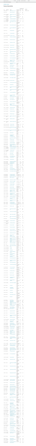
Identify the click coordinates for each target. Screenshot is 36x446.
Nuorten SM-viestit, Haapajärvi (13, 282)
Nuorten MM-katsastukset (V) (13, 262)
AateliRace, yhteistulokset (12, 236)
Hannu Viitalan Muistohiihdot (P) (13, 218)
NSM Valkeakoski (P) (12, 159)
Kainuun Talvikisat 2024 (12, 99)
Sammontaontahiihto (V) (12, 168)
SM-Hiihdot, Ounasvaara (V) (12, 196)
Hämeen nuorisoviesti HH (12, 380)
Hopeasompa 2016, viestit (12, 359)
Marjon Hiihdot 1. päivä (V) (12, 390)
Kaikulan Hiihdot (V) (12, 422)
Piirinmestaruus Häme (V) (12, 400)
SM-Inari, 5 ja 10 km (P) (12, 12)
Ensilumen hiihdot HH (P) (12, 410)
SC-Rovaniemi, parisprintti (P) (13, 18)
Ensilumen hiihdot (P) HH (12, 326)
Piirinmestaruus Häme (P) (12, 382)
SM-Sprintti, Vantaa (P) (12, 80)
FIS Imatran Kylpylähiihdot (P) (13, 92)
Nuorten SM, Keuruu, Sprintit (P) (13, 211)
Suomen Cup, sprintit (12, 187)
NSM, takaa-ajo (11, 292)
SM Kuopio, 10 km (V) (12, 47)
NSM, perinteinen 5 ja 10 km (12, 294)
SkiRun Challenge (11, 66)
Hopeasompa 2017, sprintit (12, 340)
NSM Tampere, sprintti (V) (12, 39)
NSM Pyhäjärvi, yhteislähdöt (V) (13, 161)
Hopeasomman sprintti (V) (12, 317)
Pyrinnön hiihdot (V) (12, 419)
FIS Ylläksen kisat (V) (12, 427)
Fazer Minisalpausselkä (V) (12, 345)
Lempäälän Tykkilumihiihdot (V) (13, 441)
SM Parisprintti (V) (12, 84)
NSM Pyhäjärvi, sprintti (12, 162)
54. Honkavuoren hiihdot (12, 305)
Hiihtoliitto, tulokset (6, 4)
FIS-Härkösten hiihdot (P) (12, 220)
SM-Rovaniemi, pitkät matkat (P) (13, 105)
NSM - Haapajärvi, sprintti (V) (13, 77)
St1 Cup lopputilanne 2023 (12, 156)
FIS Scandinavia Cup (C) (12, 136)
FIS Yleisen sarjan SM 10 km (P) (13, 82)
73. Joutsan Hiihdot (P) (12, 33)
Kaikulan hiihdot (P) (12, 438)
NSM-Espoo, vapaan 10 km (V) (13, 121)
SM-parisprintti (11, 165)
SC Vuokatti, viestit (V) (12, 268)
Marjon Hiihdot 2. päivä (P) (12, 389)
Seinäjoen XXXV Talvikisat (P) (13, 348)
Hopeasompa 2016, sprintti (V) (13, 369)
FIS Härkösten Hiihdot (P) (12, 175)
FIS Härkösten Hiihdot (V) (12, 174)
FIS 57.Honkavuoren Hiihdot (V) (13, 169)
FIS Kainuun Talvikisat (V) (12, 142)
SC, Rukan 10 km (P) (12, 139)
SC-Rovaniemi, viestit (12, 150)
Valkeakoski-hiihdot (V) (12, 404)
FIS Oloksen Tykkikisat (12, 184)
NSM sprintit (11, 296)
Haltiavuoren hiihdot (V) (12, 384)
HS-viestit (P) (11, 285)
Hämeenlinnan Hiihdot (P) (12, 319)
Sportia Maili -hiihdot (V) (12, 407)
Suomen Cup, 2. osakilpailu (12, 181)
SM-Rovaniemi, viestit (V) (12, 107)
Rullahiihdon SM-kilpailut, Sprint (13, 146)
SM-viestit (11, 248)
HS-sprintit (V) (11, 290)
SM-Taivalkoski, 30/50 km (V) (13, 68)
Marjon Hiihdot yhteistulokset (13, 388)
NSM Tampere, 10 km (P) (12, 42)
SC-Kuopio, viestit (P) (12, 124)
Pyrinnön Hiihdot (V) (12, 442)
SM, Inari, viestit (11, 153)
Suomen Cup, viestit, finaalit (12, 242)
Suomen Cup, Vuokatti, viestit (13, 101)
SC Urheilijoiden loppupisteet (13, 148)
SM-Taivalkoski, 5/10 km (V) (12, 70)
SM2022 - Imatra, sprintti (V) (12, 214)
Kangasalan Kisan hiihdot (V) (13, 439)
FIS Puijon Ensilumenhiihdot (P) (13, 264)
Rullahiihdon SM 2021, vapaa (13, 230)
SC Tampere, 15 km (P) (12, 35)
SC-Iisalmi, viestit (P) (12, 72)
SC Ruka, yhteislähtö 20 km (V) (13, 96)
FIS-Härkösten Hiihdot (12, 328)
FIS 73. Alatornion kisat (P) (12, 430)
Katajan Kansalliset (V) (12, 177)
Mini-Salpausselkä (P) (12, 30)
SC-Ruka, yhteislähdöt (12, 61)
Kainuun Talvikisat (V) (12, 393)
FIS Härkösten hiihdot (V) (12, 53)
